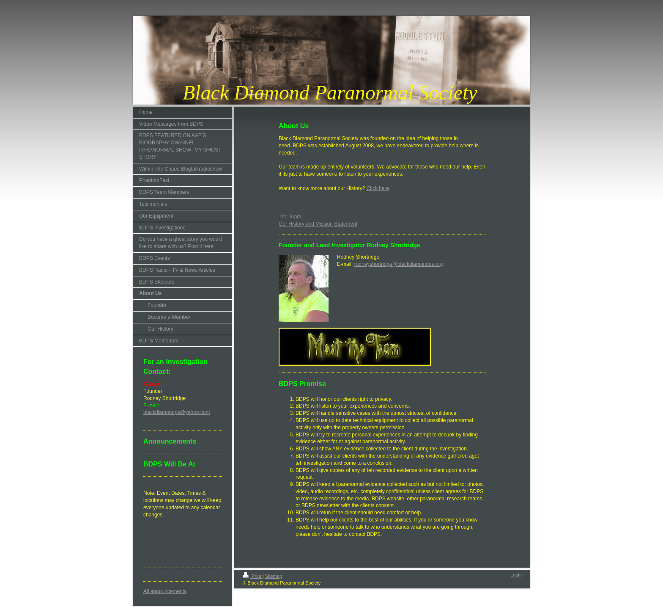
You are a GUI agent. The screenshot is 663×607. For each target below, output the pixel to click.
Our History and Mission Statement (318, 224)
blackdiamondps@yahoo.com (176, 412)
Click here (378, 188)
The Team (290, 217)
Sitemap (273, 576)
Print (253, 576)
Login (516, 574)
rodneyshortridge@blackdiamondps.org (398, 264)
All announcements (164, 591)
